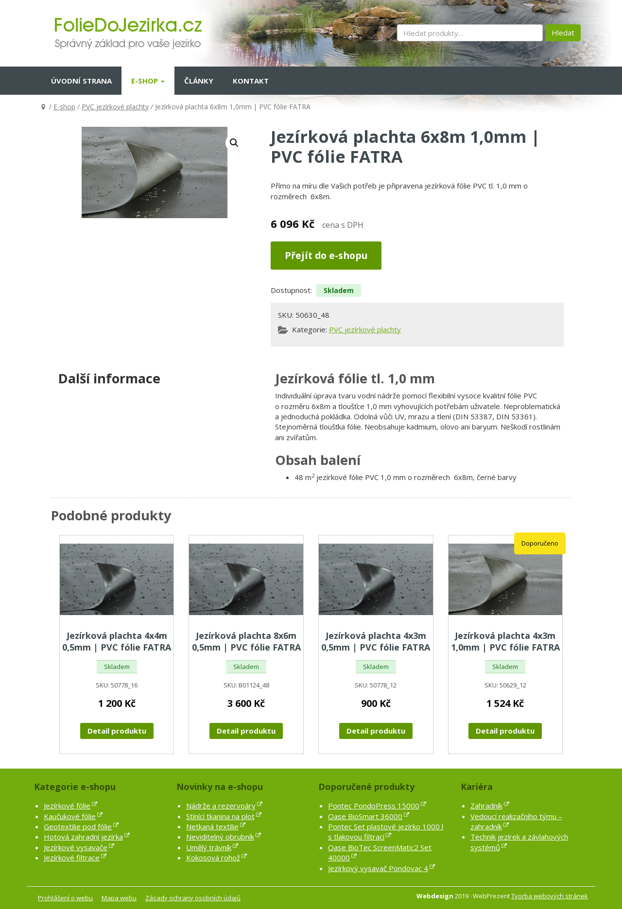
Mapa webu (119, 897)
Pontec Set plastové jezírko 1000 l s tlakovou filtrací (385, 831)
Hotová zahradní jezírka (83, 836)
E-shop (148, 81)
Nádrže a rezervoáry (221, 805)
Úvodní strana (81, 81)
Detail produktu (116, 731)
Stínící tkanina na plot (220, 816)
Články (198, 81)
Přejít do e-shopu (326, 255)
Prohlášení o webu (65, 897)
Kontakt (251, 81)
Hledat (563, 32)
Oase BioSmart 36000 (365, 816)
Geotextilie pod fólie (78, 826)
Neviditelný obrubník (220, 836)
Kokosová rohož (213, 857)
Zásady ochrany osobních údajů (193, 897)
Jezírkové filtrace (72, 857)
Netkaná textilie (212, 826)
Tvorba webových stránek (549, 896)
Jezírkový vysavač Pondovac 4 (378, 868)
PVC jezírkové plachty (115, 106)
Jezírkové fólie (67, 805)
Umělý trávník (208, 847)
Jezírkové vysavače (75, 847)
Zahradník (486, 805)
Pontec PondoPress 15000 (373, 805)
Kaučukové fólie (70, 816)
